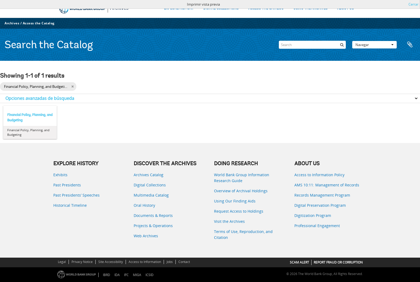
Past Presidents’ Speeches (76, 195)
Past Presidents (67, 184)
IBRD (106, 275)
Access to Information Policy (319, 174)
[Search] (312, 45)
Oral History (144, 205)
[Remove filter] (72, 86)
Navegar (374, 44)
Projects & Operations (153, 225)
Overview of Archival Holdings (241, 190)
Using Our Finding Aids (235, 201)
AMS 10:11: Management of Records (326, 184)
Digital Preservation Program (320, 205)
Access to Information (145, 262)
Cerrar (413, 4)
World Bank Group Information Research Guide (241, 177)
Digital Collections (150, 184)
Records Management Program (322, 195)
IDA (117, 275)
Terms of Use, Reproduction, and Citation (243, 234)
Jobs (170, 262)
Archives (12, 23)
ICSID (149, 275)
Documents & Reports (153, 215)
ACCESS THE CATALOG (266, 8)
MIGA (137, 275)
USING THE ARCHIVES (310, 8)
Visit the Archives (229, 221)
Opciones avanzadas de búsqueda (39, 98)
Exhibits (60, 174)
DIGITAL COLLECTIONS (221, 8)
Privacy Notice (82, 262)
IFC (126, 275)
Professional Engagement (317, 225)
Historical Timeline (70, 205)
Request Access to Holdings (238, 211)
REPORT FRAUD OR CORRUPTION (338, 262)
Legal (62, 262)
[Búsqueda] (342, 45)
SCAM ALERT (299, 262)
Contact (184, 262)
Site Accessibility (110, 262)
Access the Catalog (39, 23)
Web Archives (146, 235)
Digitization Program (312, 215)
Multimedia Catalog (151, 195)
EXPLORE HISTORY (179, 8)
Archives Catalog (148, 174)
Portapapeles (410, 44)
